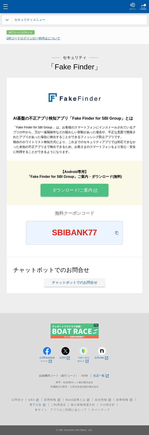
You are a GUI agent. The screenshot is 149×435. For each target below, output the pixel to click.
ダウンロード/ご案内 (74, 190)
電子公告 (37, 404)
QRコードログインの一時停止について (33, 38)
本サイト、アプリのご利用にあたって (61, 409)
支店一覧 (101, 375)
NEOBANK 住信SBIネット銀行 (74, 6)
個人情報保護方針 (83, 404)
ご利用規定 (58, 404)
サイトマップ (100, 409)
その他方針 (107, 404)
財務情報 (124, 399)
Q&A (33, 399)
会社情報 (103, 399)
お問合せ (17, 399)
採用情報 (52, 399)
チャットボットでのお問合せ (74, 282)
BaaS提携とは (77, 399)
